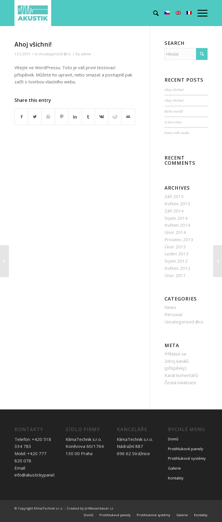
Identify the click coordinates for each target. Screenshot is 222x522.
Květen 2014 (177, 225)
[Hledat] (153, 13)
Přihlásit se (175, 354)
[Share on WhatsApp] (48, 117)
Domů (173, 439)
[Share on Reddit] (114, 117)
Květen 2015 (177, 203)
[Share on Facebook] (21, 117)
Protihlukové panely (185, 448)
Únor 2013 (175, 247)
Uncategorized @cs (54, 54)
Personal (173, 314)
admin (86, 54)
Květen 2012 (177, 268)
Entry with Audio (177, 133)
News (170, 307)
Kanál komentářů (181, 375)
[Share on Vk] (101, 117)
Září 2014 (174, 211)
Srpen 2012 (176, 261)
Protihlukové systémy (187, 458)
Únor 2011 (175, 275)
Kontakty (176, 478)
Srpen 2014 (176, 218)
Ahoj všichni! (32, 44)
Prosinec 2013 (178, 239)
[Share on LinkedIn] (75, 117)
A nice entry (173, 122)
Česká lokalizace (180, 382)
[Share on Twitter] (34, 117)
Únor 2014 (175, 232)
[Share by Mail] (128, 117)
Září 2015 (174, 196)
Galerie (174, 468)
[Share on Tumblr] (88, 117)
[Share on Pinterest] (61, 117)
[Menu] (200, 13)
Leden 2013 (176, 254)
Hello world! (174, 111)
